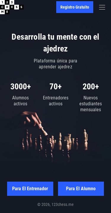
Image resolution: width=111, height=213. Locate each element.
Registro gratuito (74, 7)
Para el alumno (81, 188)
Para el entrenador (30, 188)
